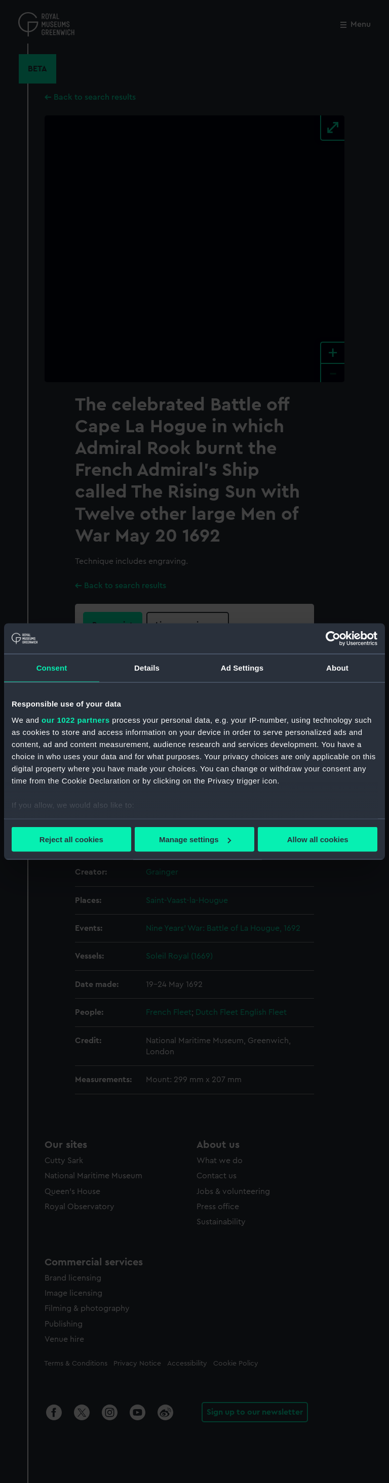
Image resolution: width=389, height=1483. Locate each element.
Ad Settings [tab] (242, 668)
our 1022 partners (75, 719)
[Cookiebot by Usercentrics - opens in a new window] (333, 638)
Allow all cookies (317, 839)
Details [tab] (147, 668)
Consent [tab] (51, 668)
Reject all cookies (71, 839)
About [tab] (337, 668)
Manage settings (195, 839)
